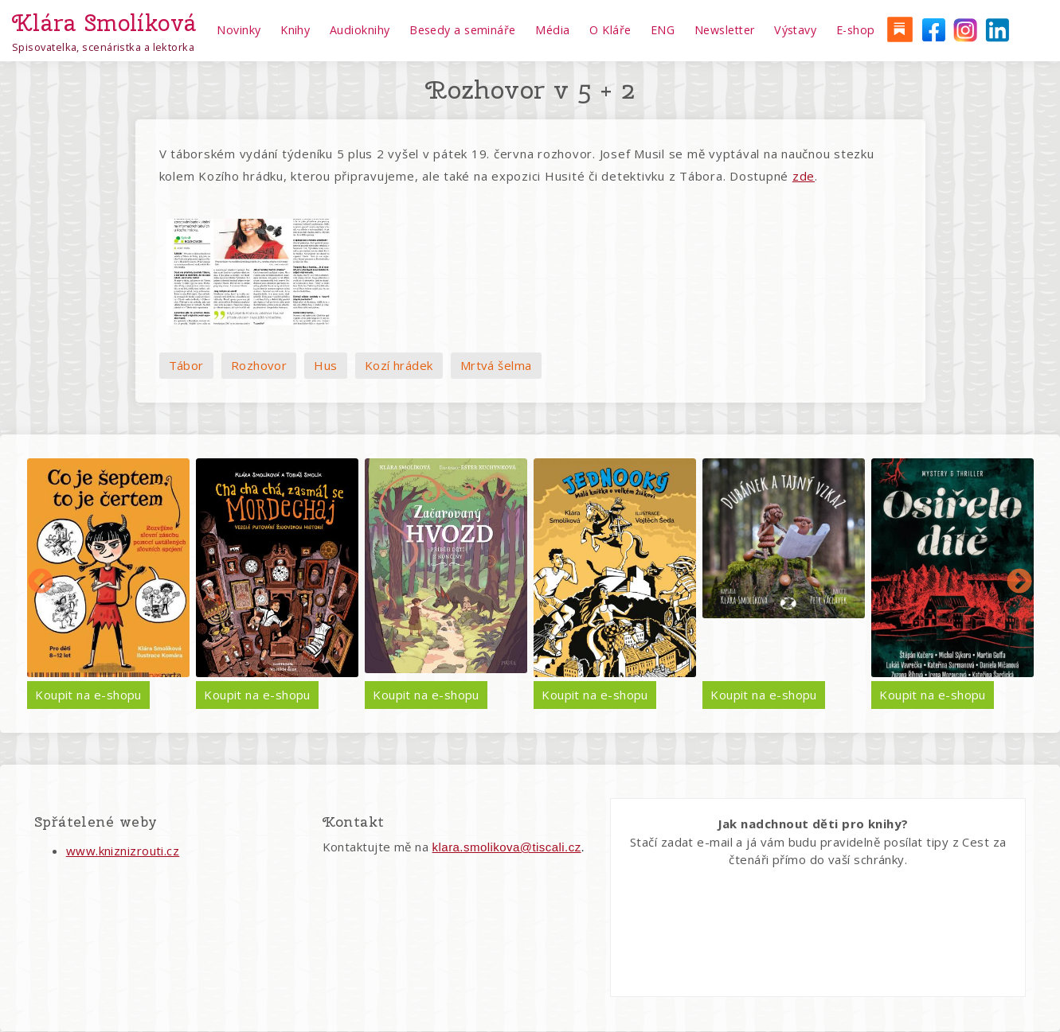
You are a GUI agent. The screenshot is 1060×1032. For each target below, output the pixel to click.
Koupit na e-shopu (88, 695)
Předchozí (40, 582)
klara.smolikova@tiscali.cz (506, 847)
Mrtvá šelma (496, 365)
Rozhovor (259, 365)
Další (1019, 582)
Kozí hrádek (399, 365)
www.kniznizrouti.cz (123, 851)
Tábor (186, 365)
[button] (251, 272)
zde (803, 176)
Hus (325, 365)
